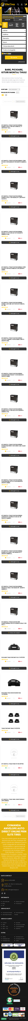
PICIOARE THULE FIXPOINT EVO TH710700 (13, 657)
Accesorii (14, 10)
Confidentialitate (20, 926)
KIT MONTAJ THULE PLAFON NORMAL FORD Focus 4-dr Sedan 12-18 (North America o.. (13, 162)
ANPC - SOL (5, 928)
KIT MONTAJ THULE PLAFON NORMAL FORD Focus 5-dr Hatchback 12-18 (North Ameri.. (13, 268)
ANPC (4, 924)
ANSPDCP (18, 928)
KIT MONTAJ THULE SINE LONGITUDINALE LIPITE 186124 (12, 800)
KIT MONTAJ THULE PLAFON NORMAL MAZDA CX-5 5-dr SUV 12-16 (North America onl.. (12, 233)
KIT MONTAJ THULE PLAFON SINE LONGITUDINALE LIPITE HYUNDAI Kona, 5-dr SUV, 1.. (13, 623)
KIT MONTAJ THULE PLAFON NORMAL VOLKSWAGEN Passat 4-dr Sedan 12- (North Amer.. (12, 375)
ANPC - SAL (5, 926)
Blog (4, 903)
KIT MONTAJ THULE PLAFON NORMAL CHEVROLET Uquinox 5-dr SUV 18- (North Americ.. (11, 517)
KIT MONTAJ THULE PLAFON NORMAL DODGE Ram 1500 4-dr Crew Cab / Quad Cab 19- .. (13, 446)
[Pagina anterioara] (7, 101)
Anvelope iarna (19, 936)
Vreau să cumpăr (14, 633)
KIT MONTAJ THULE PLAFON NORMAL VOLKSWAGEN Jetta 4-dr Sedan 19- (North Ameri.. (12, 481)
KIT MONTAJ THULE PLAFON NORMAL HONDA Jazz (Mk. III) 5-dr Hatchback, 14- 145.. (13, 304)
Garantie (18, 922)
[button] (18, 4)
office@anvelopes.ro (13, 889)
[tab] (7, 19)
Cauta (14, 57)
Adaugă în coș (14, 136)
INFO (20, 132)
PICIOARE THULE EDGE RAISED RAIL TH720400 (11, 693)
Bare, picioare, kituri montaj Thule (13, 12)
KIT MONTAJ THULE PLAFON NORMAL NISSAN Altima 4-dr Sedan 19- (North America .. (13, 588)
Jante (17, 940)
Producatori (19, 903)
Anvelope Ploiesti (20, 938)
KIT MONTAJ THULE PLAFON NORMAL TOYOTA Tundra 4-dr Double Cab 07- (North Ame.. (13, 339)
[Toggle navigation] (26, 1)
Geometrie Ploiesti (7, 914)
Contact (4, 922)
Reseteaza (22, 61)
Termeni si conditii (20, 924)
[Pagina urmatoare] (20, 101)
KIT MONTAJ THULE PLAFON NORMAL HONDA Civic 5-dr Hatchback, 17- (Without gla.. (11, 126)
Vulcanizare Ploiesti (7, 912)
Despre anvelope (20, 901)
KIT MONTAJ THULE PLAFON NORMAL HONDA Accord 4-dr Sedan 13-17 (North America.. (11, 552)
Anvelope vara (6, 940)
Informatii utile (6, 901)
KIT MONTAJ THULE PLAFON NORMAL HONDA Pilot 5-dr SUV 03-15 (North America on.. (12, 410)
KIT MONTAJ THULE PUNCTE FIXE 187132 (12, 764)
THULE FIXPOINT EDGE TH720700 (10, 728)
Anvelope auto (6, 938)
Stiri (3, 905)
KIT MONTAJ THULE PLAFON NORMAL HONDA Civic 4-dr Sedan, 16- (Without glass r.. (13, 197)
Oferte (4, 936)
